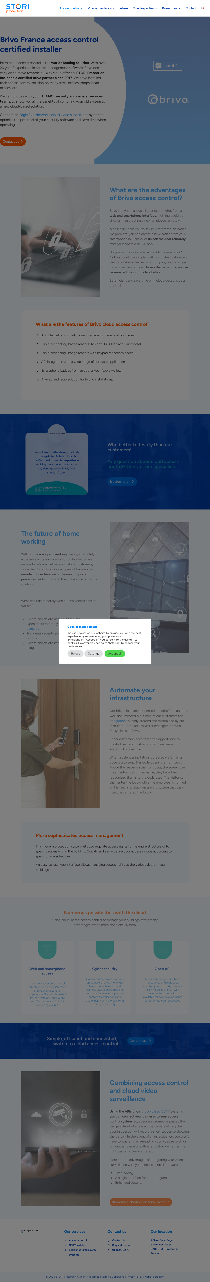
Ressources (169, 8)
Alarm (124, 8)
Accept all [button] (115, 653)
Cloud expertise (143, 8)
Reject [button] (75, 653)
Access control (69, 8)
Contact (191, 8)
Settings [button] (93, 653)
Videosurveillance (100, 8)
